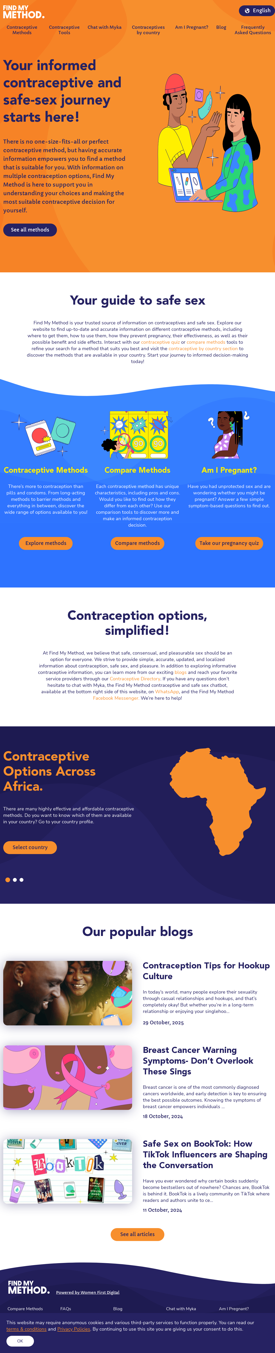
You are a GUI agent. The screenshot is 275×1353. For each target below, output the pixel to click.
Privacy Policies (73, 1329)
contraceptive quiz (160, 342)
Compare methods (137, 543)
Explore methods (45, 543)
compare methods (206, 342)
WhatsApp (167, 692)
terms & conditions (26, 1329)
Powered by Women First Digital (87, 1292)
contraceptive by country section (203, 348)
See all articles (137, 1234)
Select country (30, 847)
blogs (181, 672)
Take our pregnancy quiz (229, 543)
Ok (20, 1341)
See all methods (30, 230)
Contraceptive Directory (135, 679)
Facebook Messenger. (116, 698)
